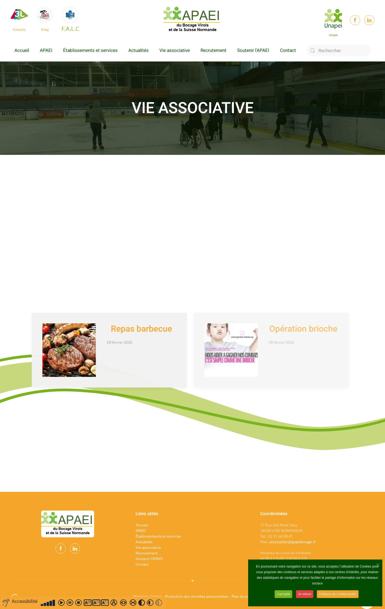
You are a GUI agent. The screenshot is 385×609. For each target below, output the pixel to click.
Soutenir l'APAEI (253, 50)
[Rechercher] (339, 50)
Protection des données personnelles (196, 596)
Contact (288, 50)
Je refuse (304, 594)
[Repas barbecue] (97, 350)
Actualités (138, 50)
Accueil (21, 50)
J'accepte (283, 594)
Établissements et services (90, 50)
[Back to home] (192, 20)
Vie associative (174, 50)
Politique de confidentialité (337, 594)
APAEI (46, 50)
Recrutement (213, 50)
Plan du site (242, 596)
